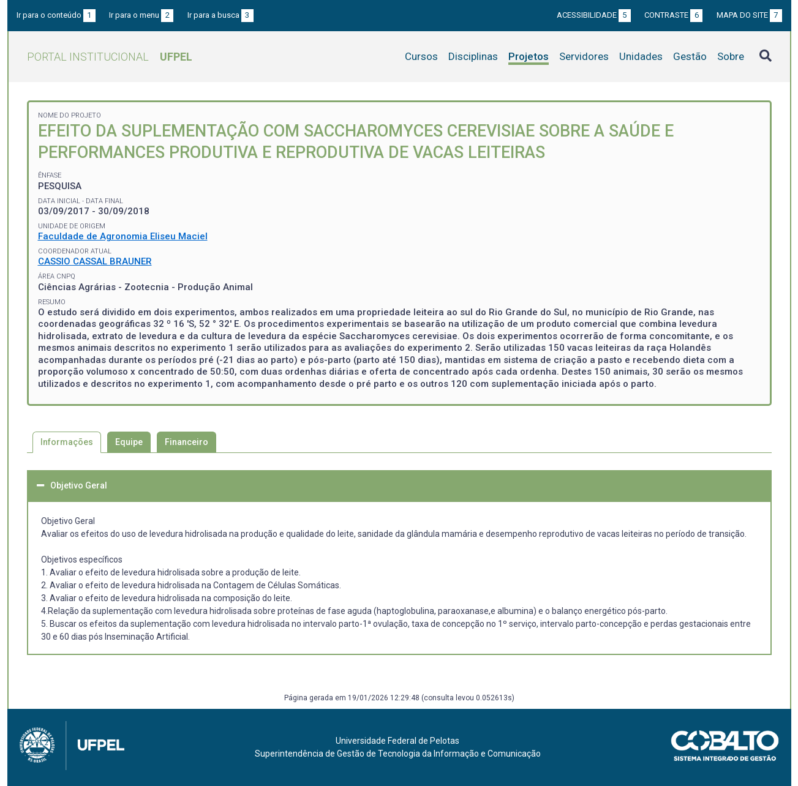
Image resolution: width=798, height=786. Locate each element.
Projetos (528, 56)
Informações (66, 442)
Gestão (690, 56)
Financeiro (186, 442)
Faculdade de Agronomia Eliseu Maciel (123, 236)
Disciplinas (473, 56)
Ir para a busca (220, 15)
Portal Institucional (109, 56)
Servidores (584, 56)
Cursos (421, 56)
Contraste (673, 15)
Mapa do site (749, 15)
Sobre (730, 56)
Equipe (129, 442)
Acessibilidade (594, 15)
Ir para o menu (141, 15)
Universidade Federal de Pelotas (397, 741)
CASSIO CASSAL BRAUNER (95, 261)
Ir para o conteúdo (56, 15)
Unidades (641, 56)
